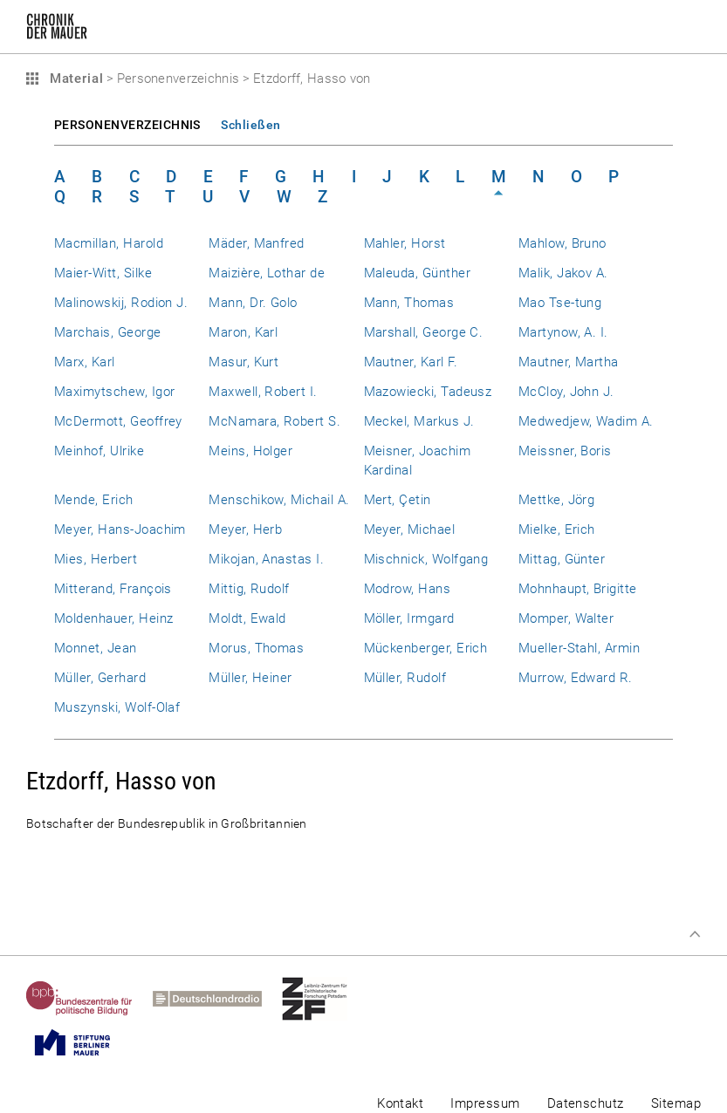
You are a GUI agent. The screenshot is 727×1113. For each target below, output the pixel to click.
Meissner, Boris (565, 451)
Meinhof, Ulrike (99, 451)
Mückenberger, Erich (426, 648)
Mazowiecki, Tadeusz (428, 391)
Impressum (484, 1103)
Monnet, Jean (95, 648)
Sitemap (676, 1103)
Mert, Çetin (397, 500)
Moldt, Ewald (247, 618)
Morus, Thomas (256, 648)
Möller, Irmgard (409, 618)
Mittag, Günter (562, 559)
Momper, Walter (566, 618)
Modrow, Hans (407, 589)
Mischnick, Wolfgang (426, 559)
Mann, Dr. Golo (253, 303)
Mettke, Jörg (556, 500)
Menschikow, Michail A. (279, 500)
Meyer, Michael (410, 529)
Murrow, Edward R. (575, 678)
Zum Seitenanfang (695, 934)
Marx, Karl (84, 362)
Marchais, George (107, 332)
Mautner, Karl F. (411, 362)
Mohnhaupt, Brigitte (577, 589)
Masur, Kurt (243, 362)
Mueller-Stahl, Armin (579, 648)
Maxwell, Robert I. (263, 391)
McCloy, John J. (566, 391)
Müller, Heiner (250, 678)
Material (74, 78)
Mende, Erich (94, 500)
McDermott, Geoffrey (118, 421)
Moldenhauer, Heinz (113, 618)
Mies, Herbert (95, 559)
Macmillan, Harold (108, 243)
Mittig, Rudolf (249, 589)
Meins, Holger (250, 451)
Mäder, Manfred (257, 243)
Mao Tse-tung (560, 303)
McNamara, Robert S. (274, 421)
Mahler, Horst (405, 243)
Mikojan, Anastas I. (266, 559)
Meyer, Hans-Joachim (120, 529)
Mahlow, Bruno (562, 243)
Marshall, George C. (424, 332)
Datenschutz (585, 1103)
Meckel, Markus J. (419, 421)
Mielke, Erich (556, 529)
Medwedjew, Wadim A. (586, 421)
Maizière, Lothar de (267, 273)
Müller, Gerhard (100, 678)
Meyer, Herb (245, 529)
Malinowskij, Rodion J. (121, 303)
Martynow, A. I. (563, 332)
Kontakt (400, 1103)
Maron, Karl (243, 332)
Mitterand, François (113, 589)
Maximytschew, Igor (114, 391)
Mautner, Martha (568, 362)
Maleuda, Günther (417, 273)
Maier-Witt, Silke (103, 273)
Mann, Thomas (409, 303)
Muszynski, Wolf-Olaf (117, 707)
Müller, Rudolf (405, 678)
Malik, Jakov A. (563, 273)
